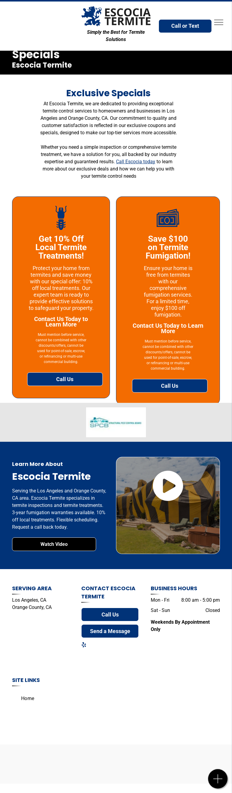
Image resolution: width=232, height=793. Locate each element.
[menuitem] (28, 698)
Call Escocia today (135, 161)
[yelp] (84, 645)
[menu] (219, 22)
